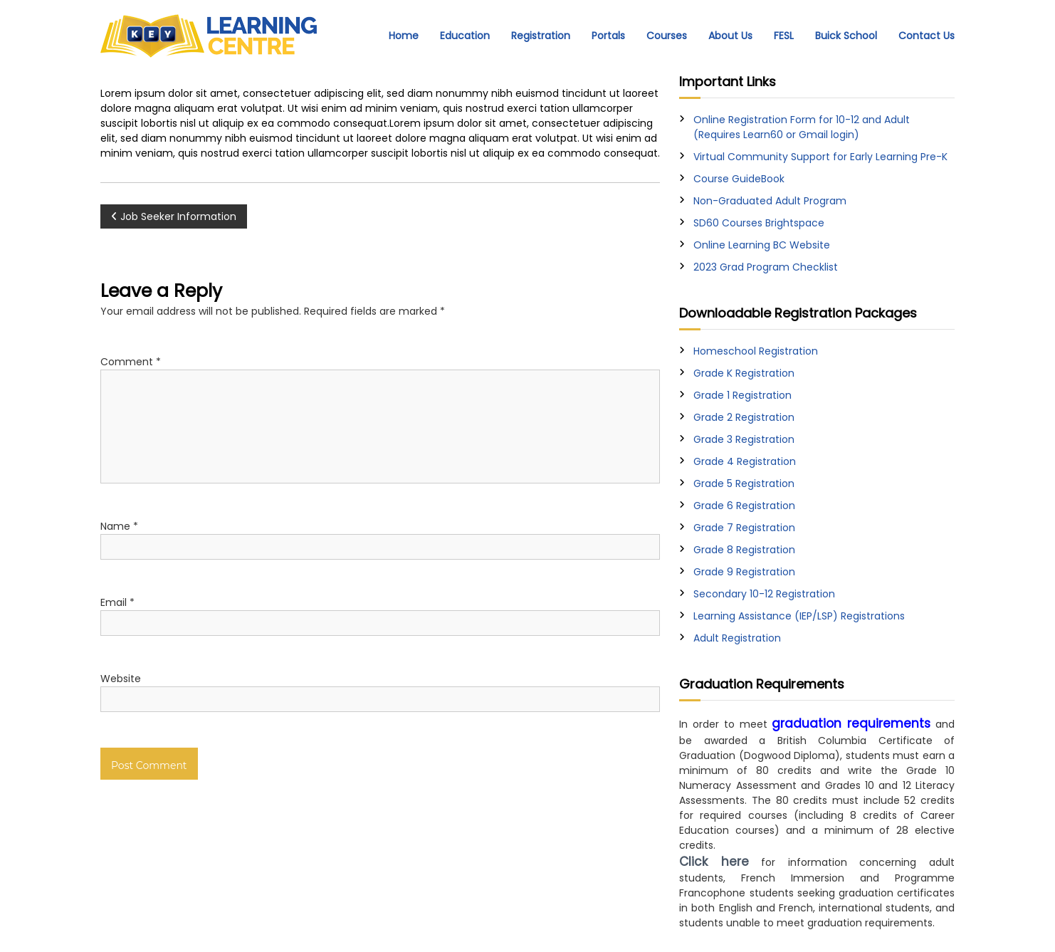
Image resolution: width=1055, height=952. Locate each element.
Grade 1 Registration (742, 395)
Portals (608, 35)
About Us (730, 35)
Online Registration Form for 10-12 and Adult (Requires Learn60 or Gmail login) (801, 127)
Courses (666, 35)
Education (465, 35)
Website (120, 678)
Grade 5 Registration (743, 483)
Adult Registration (737, 638)
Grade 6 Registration (744, 505)
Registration (540, 35)
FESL (784, 35)
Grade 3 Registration (743, 439)
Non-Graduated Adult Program (769, 201)
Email (117, 602)
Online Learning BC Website (761, 245)
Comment (130, 362)
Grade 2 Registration (743, 417)
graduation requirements (851, 723)
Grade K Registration (743, 373)
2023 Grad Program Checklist (765, 267)
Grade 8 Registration (744, 550)
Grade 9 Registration (744, 572)
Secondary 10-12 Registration (764, 594)
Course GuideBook (738, 179)
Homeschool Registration (755, 351)
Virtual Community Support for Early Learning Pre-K (820, 157)
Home (404, 35)
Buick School (846, 35)
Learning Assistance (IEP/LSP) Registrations (799, 616)
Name (119, 526)
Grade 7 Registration (744, 528)
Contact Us (926, 35)
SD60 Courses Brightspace (758, 223)
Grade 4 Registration (744, 461)
